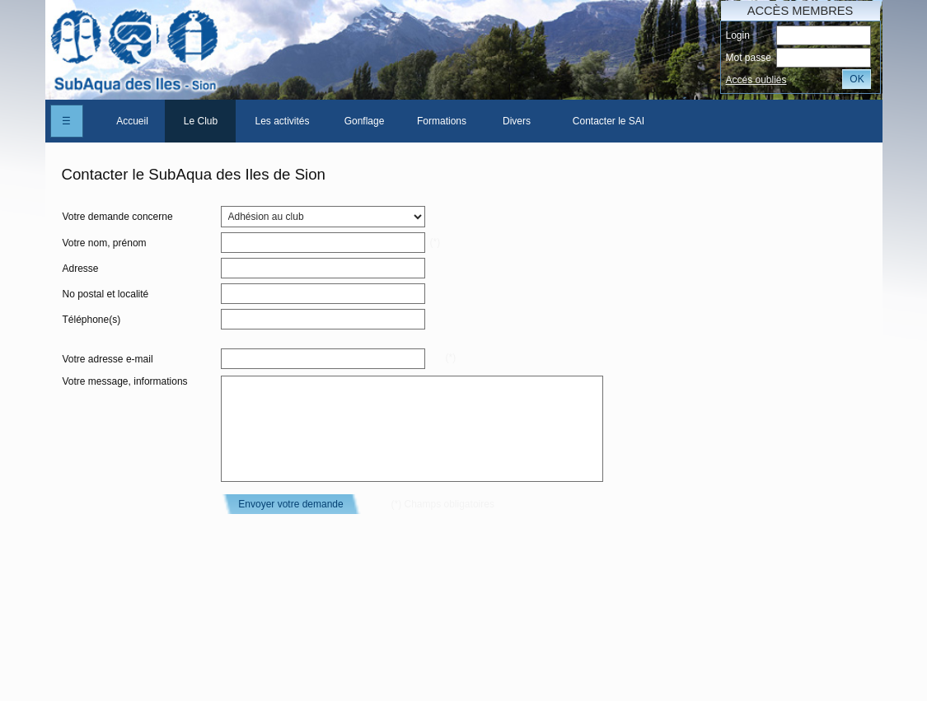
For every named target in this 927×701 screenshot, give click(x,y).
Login (737, 35)
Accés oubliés (755, 80)
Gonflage (364, 121)
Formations (441, 121)
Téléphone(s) (92, 319)
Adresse (81, 268)
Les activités (282, 121)
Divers (517, 121)
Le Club (201, 121)
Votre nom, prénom (105, 243)
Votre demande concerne (118, 216)
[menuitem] (133, 121)
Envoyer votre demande (290, 504)
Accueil (132, 121)
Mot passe (747, 57)
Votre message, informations (125, 381)
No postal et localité (106, 294)
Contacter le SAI (608, 121)
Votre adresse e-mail (108, 359)
